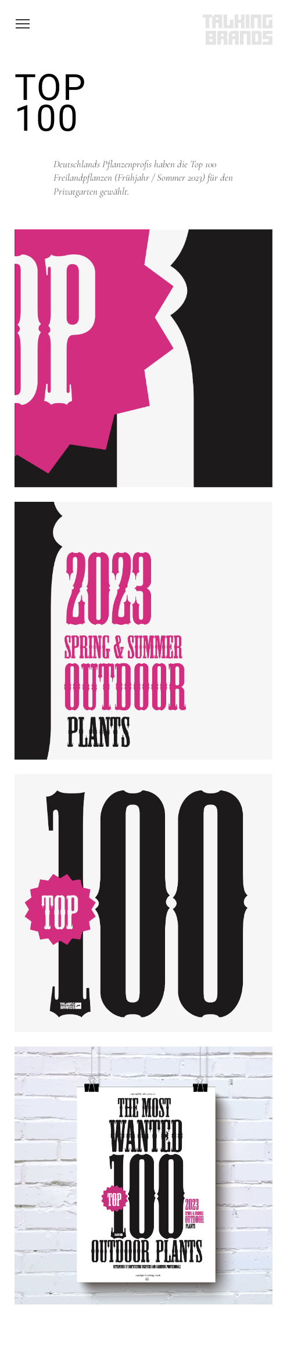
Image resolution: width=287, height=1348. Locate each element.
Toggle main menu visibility (23, 25)
